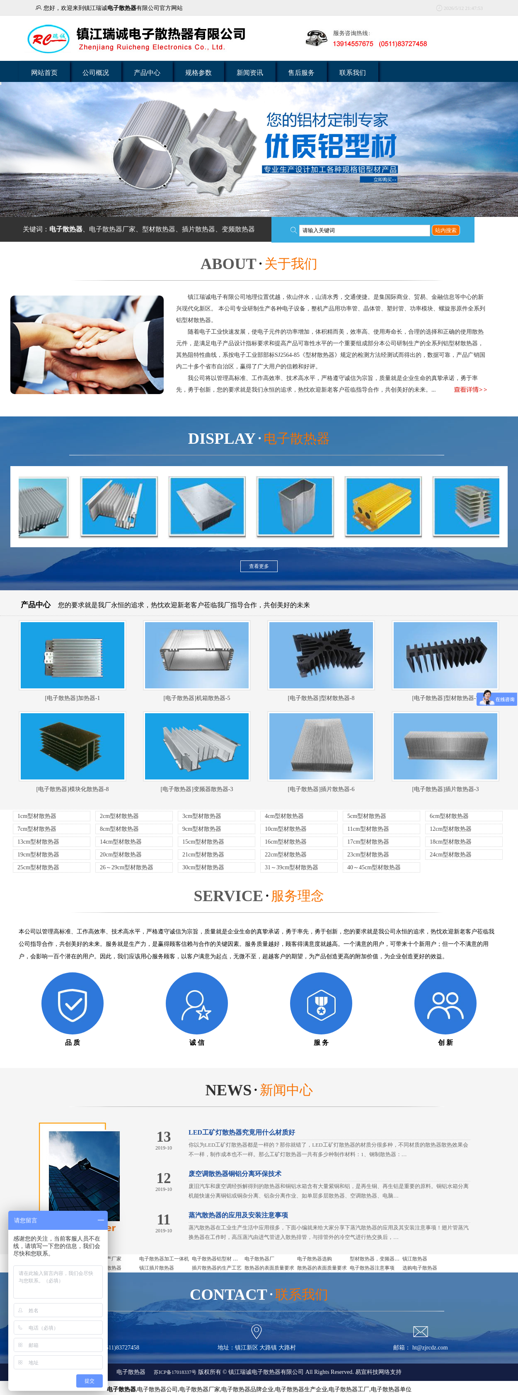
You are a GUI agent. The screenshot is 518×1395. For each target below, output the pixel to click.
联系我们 (352, 72)
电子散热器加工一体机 (164, 1259)
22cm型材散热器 (286, 854)
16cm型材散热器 (286, 842)
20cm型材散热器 (121, 854)
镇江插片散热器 (156, 1268)
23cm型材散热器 (368, 854)
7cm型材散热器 (36, 829)
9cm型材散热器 (201, 829)
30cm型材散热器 (203, 867)
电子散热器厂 (259, 1259)
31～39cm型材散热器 (291, 867)
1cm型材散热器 (36, 816)
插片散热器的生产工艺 (217, 1268)
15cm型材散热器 (203, 842)
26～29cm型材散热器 (126, 867)
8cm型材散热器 (119, 829)
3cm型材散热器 (201, 816)
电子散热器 (130, 1372)
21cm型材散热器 (203, 854)
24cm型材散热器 (451, 854)
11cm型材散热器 (368, 829)
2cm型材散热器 (119, 816)
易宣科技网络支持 (378, 1372)
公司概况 (95, 72)
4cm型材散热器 (284, 816)
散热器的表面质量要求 (269, 1268)
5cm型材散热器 (366, 816)
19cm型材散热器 (38, 854)
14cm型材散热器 (121, 842)
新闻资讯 (250, 72)
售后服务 (301, 72)
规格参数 (198, 72)
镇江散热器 (414, 1259)
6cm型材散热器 (449, 816)
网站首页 (44, 72)
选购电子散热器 (419, 1268)
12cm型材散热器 (451, 829)
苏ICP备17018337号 (174, 1372)
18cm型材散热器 (451, 842)
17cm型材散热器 (368, 842)
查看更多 (259, 566)
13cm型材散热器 (38, 842)
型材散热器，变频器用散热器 (382, 1259)
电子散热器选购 (314, 1259)
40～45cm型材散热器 (374, 867)
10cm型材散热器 (286, 829)
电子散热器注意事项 (372, 1268)
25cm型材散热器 (38, 867)
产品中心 (147, 72)
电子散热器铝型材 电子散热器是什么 (232, 1259)
